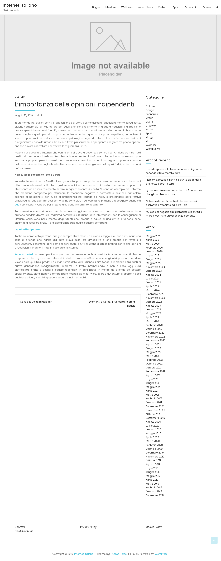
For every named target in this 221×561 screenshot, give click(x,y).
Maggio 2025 (153, 263)
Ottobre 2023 (154, 301)
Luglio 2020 (152, 425)
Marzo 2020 (153, 441)
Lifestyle (110, 7)
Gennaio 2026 (154, 251)
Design (150, 110)
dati (17, 204)
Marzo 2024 (153, 290)
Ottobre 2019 (153, 460)
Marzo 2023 (153, 321)
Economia (191, 7)
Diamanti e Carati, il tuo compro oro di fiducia (112, 303)
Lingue (96, 7)
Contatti (20, 527)
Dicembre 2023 (155, 294)
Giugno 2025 (153, 259)
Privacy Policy (88, 527)
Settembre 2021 (155, 371)
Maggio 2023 (153, 313)
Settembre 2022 (155, 340)
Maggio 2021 (153, 387)
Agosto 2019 (153, 464)
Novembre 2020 (155, 410)
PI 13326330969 (24, 531)
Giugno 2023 (153, 309)
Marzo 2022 (153, 356)
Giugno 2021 (153, 383)
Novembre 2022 (155, 336)
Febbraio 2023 (154, 325)
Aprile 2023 (152, 317)
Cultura (162, 7)
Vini (148, 141)
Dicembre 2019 (155, 452)
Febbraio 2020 (154, 445)
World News (145, 7)
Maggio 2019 (153, 476)
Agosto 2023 (153, 305)
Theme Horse (118, 554)
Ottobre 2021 (153, 367)
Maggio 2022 (153, 352)
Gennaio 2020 (154, 449)
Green (207, 7)
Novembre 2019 (155, 456)
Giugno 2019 (153, 472)
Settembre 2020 (156, 418)
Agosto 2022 (153, 344)
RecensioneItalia (24, 254)
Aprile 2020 (152, 437)
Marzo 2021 (152, 394)
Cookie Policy (154, 527)
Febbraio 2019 (154, 487)
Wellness (127, 7)
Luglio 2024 (152, 278)
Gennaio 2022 (154, 363)
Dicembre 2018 (155, 495)
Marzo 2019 (152, 483)
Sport (176, 7)
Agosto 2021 (153, 375)
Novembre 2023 (155, 298)
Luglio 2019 (152, 468)
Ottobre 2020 (154, 414)
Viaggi (149, 137)
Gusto (149, 122)
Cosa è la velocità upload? (36, 301)
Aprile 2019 (152, 479)
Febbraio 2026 (154, 247)
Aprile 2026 (152, 240)
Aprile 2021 (152, 390)
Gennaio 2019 (154, 491)
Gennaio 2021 (154, 402)
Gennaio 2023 (154, 329)
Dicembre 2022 (155, 332)
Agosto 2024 (153, 275)
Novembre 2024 (155, 267)
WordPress (161, 554)
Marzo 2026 (153, 243)
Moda (149, 129)
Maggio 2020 (153, 433)
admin (39, 115)
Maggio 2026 (153, 236)
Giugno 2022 (153, 348)
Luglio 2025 (152, 255)
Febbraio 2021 (154, 398)
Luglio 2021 (152, 379)
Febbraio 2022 (154, 360)
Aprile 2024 (152, 286)
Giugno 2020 (153, 429)
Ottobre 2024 (154, 271)
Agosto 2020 (153, 421)
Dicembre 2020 (155, 406)
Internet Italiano (20, 5)
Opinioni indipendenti (29, 229)
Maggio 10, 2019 (24, 115)
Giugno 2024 (153, 282)
